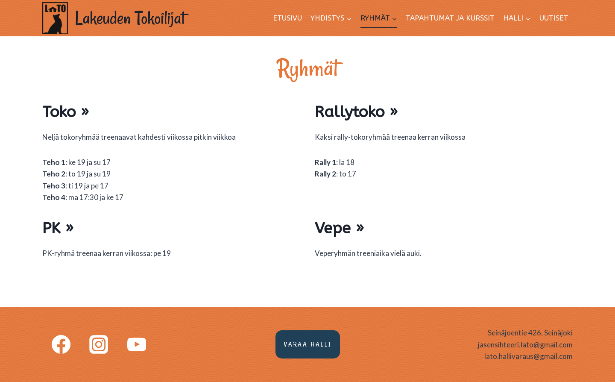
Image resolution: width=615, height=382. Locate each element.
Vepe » (339, 228)
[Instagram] (98, 344)
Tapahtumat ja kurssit (450, 18)
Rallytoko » (356, 112)
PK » (57, 228)
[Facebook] (61, 344)
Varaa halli (307, 344)
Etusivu (287, 18)
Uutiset (553, 18)
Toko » (65, 112)
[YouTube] (136, 344)
